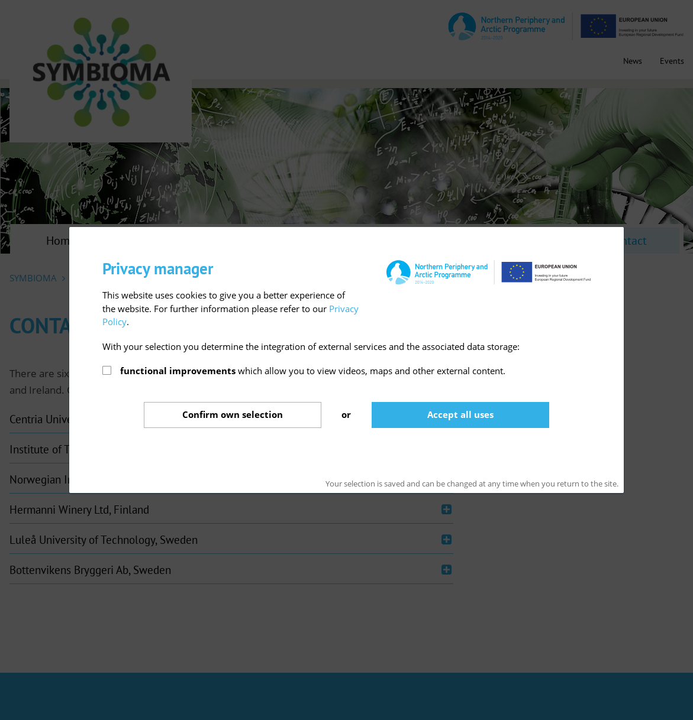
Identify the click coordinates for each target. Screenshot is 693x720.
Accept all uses (460, 414)
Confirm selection (232, 414)
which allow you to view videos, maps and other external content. (312, 371)
